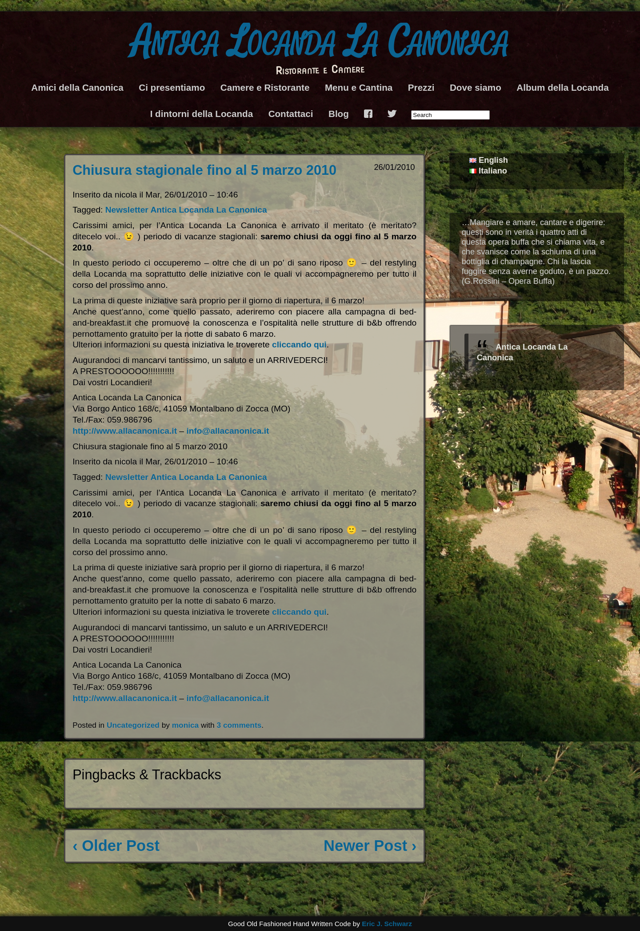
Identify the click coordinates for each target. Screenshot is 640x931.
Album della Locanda (562, 87)
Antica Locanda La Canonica (320, 42)
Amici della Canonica (77, 87)
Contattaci (290, 114)
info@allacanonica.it (227, 430)
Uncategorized (133, 725)
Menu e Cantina (358, 87)
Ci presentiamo (172, 87)
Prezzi (421, 87)
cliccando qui (299, 344)
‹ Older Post (116, 845)
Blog (338, 114)
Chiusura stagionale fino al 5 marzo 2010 (204, 170)
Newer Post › (370, 845)
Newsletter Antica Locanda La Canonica (186, 209)
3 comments (239, 725)
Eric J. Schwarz (387, 923)
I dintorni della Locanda (201, 114)
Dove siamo (475, 87)
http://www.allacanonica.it (124, 430)
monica (185, 725)
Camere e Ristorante (265, 87)
